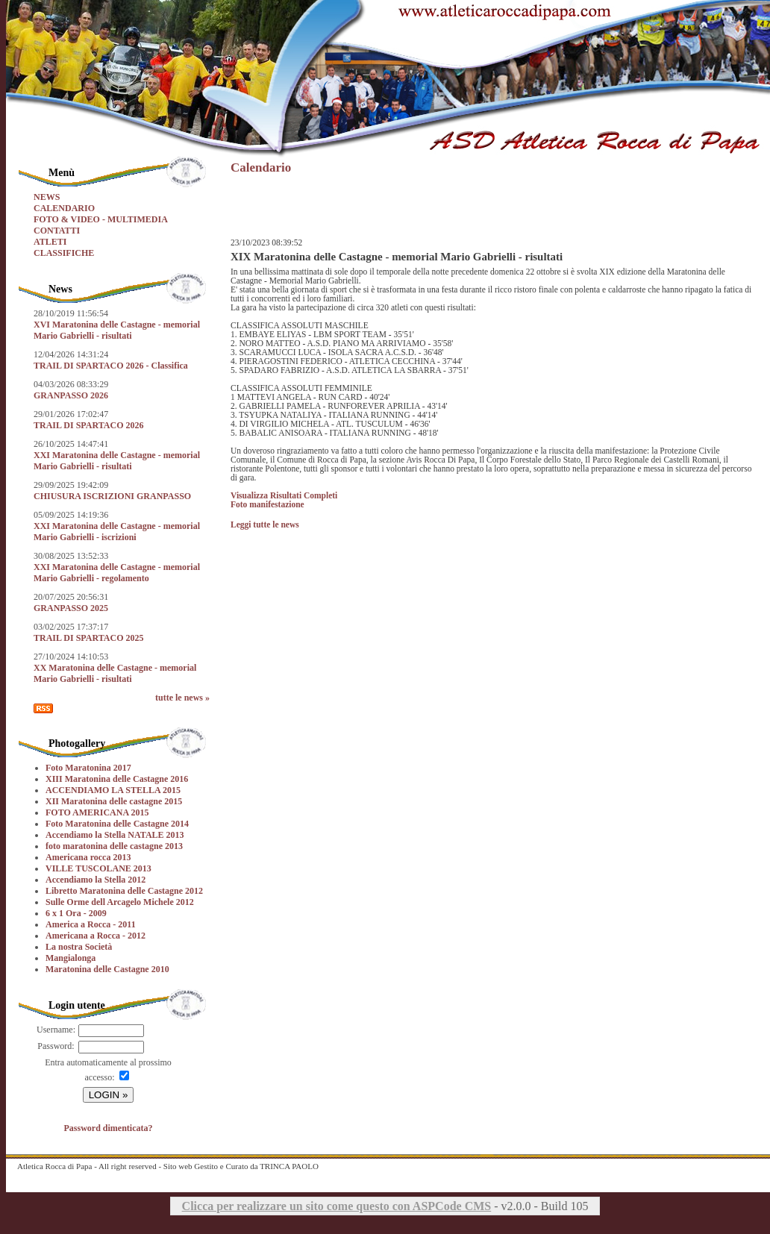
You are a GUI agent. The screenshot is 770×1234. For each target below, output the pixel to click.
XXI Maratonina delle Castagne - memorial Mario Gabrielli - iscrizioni (117, 531)
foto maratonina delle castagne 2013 (114, 846)
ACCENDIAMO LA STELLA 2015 (113, 790)
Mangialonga (71, 958)
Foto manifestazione (267, 504)
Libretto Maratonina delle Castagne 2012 (124, 891)
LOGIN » (108, 1094)
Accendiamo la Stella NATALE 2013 (115, 835)
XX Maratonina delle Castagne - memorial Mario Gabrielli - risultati (115, 673)
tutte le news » (182, 697)
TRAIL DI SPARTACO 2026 (89, 425)
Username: (56, 1029)
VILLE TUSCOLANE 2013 (98, 868)
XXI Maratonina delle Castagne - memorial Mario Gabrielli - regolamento (117, 572)
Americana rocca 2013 (88, 857)
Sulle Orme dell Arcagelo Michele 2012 (120, 902)
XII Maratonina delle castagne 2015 (114, 801)
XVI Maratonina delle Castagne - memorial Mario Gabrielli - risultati (117, 330)
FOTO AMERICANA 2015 (97, 812)
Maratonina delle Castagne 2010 (107, 969)
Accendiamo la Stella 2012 (95, 879)
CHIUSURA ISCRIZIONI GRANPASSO (112, 496)
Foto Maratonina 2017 (88, 767)
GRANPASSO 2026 (71, 395)
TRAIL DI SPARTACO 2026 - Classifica (111, 365)
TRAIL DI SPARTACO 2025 (89, 638)
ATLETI (50, 242)
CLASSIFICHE (64, 253)
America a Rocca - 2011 (91, 924)
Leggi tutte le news (265, 524)
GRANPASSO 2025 (71, 608)
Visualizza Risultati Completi (284, 495)
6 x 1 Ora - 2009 (76, 913)
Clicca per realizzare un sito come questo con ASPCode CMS (337, 1206)
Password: (55, 1046)
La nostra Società (79, 947)
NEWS (47, 197)
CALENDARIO (64, 208)
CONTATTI (57, 230)
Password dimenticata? (108, 1128)
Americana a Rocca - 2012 (95, 935)
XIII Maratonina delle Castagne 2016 (117, 779)
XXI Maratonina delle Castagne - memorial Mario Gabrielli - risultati (117, 461)
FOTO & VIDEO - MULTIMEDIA (101, 219)
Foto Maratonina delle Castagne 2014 (117, 823)
